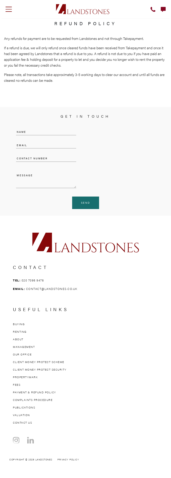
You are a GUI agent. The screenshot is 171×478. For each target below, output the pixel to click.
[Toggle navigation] (9, 9)
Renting (20, 332)
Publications (24, 407)
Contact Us (22, 423)
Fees (16, 385)
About (18, 339)
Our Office (22, 354)
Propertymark (25, 377)
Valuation (21, 415)
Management (24, 347)
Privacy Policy (68, 459)
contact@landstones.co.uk (51, 289)
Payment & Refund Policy (34, 392)
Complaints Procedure (33, 400)
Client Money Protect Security (40, 369)
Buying (19, 324)
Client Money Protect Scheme (38, 362)
